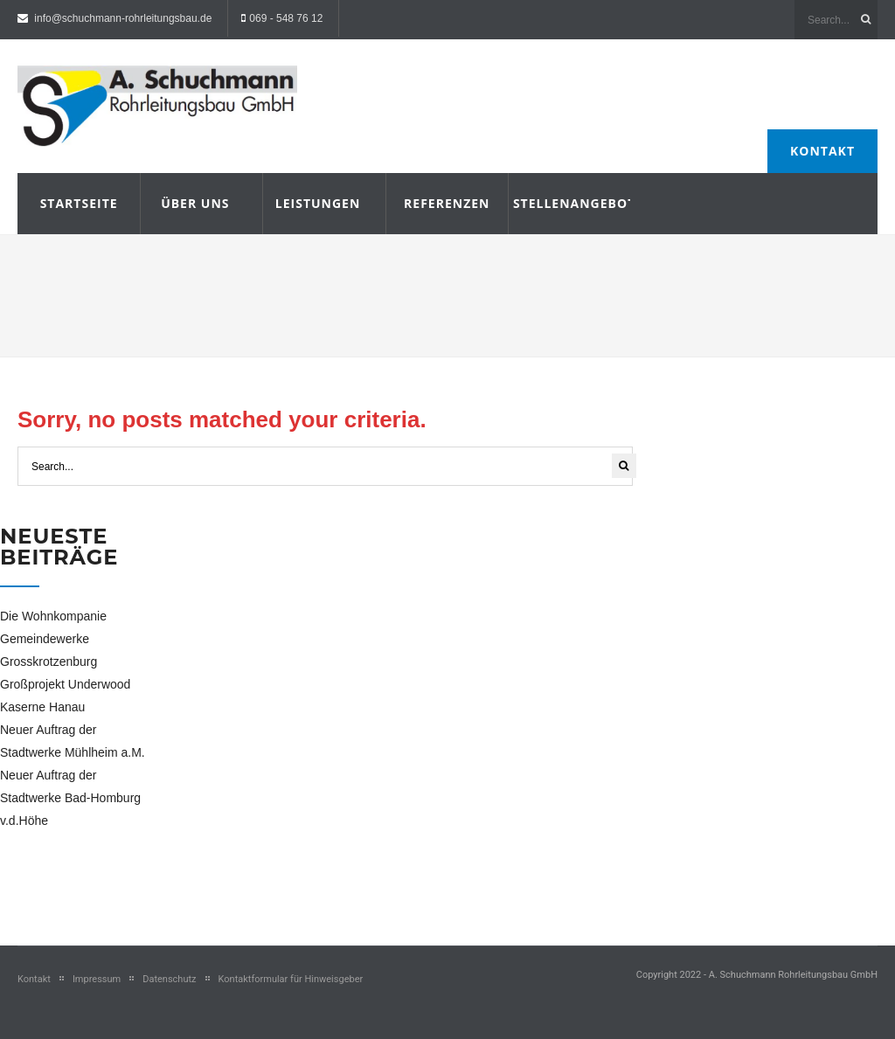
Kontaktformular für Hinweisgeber (291, 979)
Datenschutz (169, 979)
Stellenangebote (569, 203)
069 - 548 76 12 (286, 18)
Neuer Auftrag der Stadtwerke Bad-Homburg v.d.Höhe (70, 798)
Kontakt (822, 150)
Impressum (97, 979)
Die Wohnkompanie (53, 616)
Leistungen (318, 203)
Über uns (195, 203)
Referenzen (446, 203)
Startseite (79, 203)
